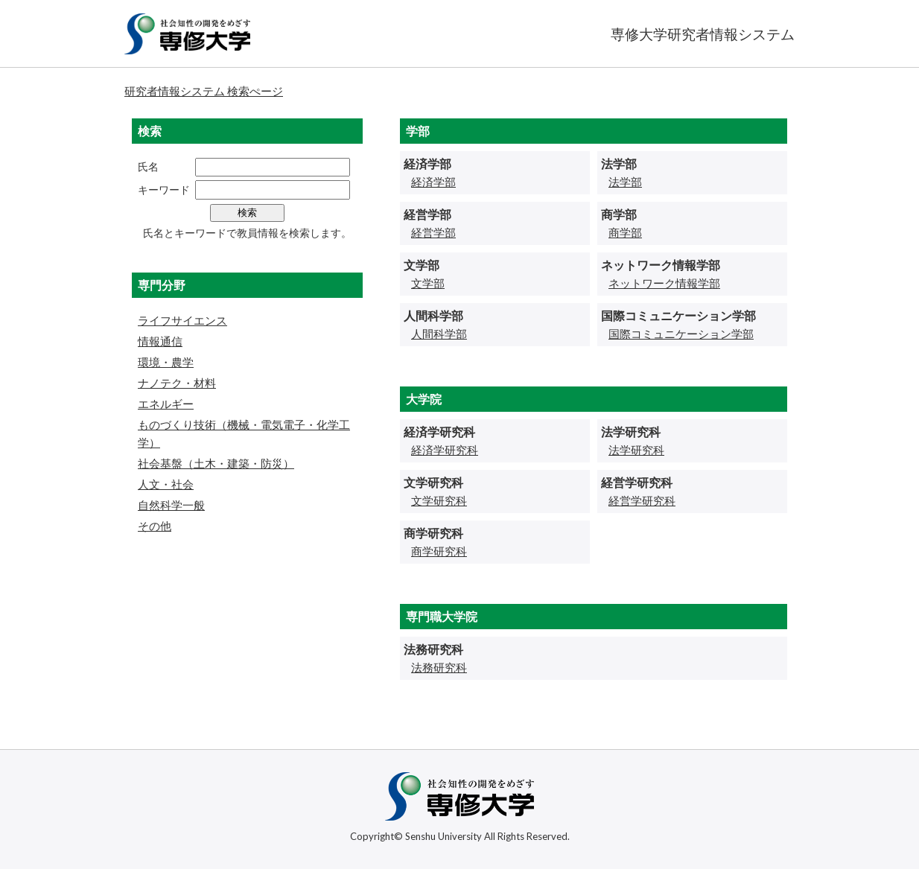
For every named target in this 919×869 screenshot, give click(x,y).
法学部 (625, 181)
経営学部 (433, 232)
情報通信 (160, 341)
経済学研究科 (444, 449)
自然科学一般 (171, 505)
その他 (154, 525)
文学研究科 (439, 500)
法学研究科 (636, 449)
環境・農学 (166, 362)
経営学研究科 (641, 500)
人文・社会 (166, 484)
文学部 (428, 283)
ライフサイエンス (182, 320)
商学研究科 (439, 551)
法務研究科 (439, 667)
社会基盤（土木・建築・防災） (216, 463)
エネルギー (166, 403)
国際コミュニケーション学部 (681, 333)
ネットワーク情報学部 (664, 283)
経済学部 (433, 181)
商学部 (625, 232)
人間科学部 (439, 333)
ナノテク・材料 (177, 382)
